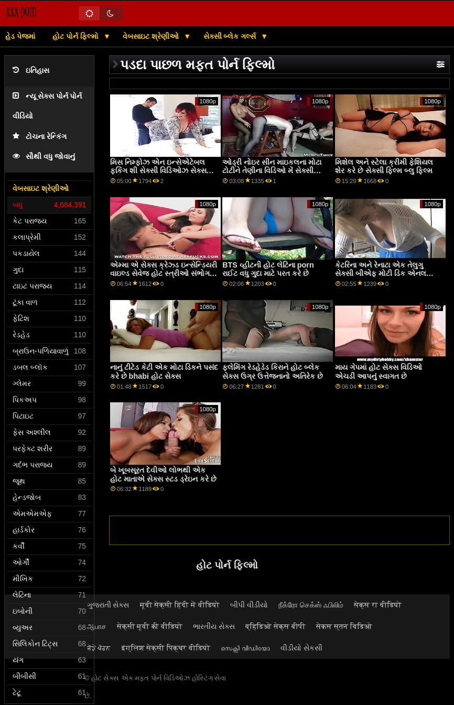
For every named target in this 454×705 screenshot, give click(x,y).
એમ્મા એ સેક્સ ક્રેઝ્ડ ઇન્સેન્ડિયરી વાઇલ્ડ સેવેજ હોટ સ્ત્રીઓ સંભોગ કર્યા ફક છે (163, 273)
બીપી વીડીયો (249, 605)
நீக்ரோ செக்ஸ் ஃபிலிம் (310, 605)
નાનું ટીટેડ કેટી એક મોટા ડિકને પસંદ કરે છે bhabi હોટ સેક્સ (164, 371)
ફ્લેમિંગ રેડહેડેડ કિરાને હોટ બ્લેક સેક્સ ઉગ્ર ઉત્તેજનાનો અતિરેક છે (272, 371)
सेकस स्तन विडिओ (344, 626)
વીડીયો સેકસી (301, 648)
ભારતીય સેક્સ (214, 626)
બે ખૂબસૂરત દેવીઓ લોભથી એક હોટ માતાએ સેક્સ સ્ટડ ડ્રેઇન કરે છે (163, 474)
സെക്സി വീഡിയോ (245, 648)
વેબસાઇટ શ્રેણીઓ (152, 36)
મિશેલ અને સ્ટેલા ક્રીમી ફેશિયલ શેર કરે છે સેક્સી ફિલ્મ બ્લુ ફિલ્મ (384, 166)
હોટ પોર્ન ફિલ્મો (76, 36)
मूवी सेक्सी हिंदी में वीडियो (180, 605)
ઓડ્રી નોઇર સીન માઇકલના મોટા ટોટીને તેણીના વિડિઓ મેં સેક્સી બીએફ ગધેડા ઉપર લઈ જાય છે (271, 171)
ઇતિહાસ (31, 70)
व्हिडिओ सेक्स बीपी (275, 626)
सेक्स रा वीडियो (378, 605)
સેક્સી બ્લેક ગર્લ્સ (230, 36)
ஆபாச (96, 626)
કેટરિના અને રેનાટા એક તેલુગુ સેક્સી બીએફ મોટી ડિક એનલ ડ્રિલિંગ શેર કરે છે (380, 273)
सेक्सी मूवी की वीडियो (150, 626)
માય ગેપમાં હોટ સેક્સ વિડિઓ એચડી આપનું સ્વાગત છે (378, 371)
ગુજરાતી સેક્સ (108, 605)
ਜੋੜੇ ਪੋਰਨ (99, 648)
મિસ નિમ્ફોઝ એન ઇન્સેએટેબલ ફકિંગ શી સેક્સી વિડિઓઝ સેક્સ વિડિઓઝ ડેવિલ (158, 171)
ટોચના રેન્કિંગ (40, 137)
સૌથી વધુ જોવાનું (44, 157)
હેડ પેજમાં (20, 36)
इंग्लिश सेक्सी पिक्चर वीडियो (166, 648)
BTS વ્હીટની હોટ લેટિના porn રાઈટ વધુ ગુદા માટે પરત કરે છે (268, 269)
